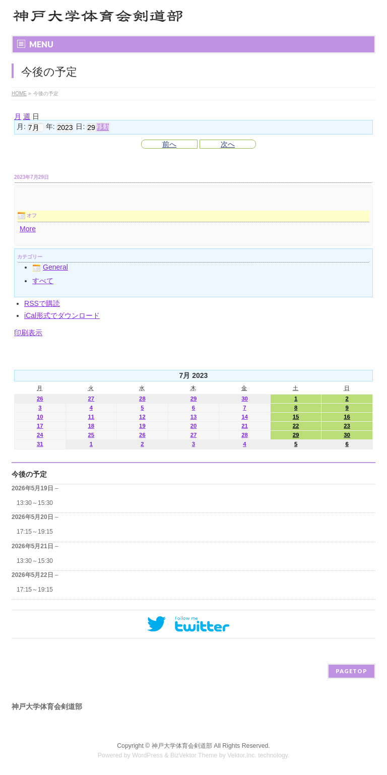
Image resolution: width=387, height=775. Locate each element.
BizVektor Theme (194, 755)
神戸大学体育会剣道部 (182, 745)
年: (50, 127)
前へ (169, 144)
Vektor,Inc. (241, 755)
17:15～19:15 (35, 531)
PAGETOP (351, 671)
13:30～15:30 (35, 502)
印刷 (28, 333)
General (50, 267)
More (28, 229)
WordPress (147, 755)
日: (80, 127)
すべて (42, 281)
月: (21, 127)
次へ (228, 144)
